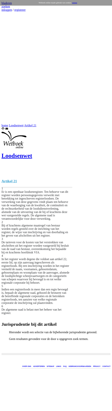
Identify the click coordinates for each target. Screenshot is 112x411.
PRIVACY (96, 366)
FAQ (65, 366)
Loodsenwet (16, 125)
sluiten (74, 3)
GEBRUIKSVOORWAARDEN (80, 366)
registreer (19, 9)
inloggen (6, 9)
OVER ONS (26, 366)
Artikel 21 (30, 125)
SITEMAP (50, 366)
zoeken (5, 6)
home (4, 125)
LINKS (58, 366)
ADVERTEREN (39, 366)
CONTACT (106, 366)
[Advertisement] (12, 68)
